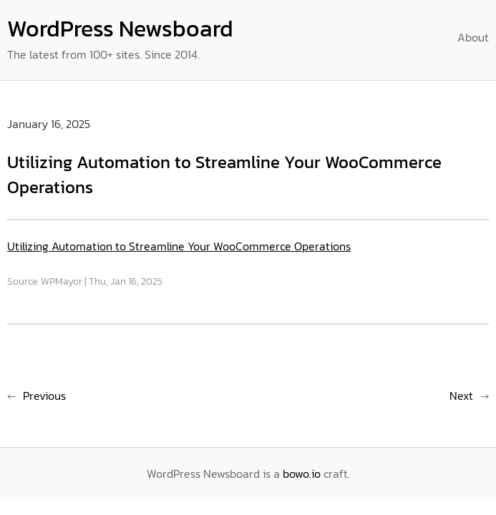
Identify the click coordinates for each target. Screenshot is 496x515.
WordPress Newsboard (120, 28)
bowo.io (302, 473)
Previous (44, 395)
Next (461, 395)
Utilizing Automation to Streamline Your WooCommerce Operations (179, 246)
